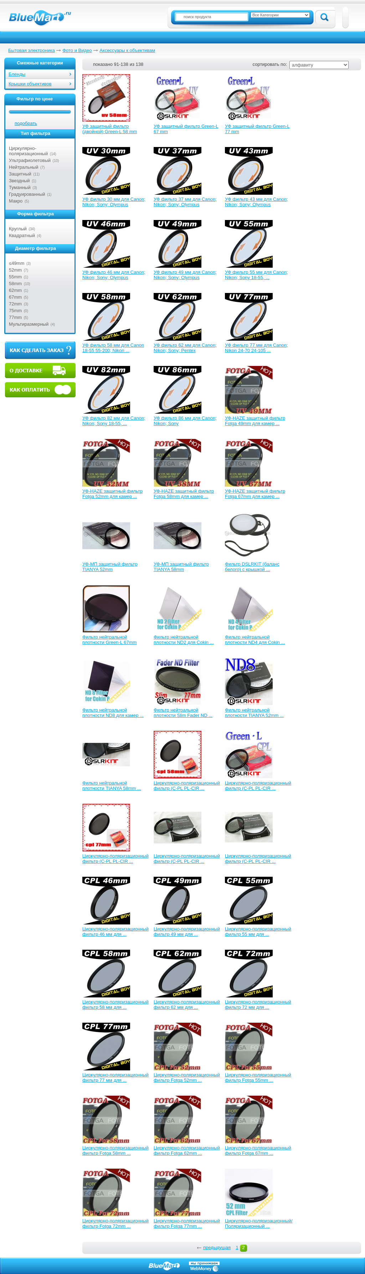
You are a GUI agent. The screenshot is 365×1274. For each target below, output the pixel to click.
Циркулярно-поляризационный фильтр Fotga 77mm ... (187, 1223)
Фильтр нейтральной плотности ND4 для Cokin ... (255, 639)
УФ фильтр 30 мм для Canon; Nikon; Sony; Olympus (113, 201)
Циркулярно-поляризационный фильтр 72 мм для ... (258, 1004)
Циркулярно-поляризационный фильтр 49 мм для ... (187, 931)
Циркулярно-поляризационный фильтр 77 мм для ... (115, 1077)
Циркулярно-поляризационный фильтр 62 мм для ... (187, 1004)
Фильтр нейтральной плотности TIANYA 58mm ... (111, 785)
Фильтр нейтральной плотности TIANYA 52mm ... (254, 712)
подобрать (26, 123)
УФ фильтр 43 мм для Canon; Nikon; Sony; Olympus (256, 201)
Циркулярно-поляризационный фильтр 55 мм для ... (258, 931)
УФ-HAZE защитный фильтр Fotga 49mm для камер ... (255, 420)
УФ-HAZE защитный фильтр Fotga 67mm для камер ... (255, 493)
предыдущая (217, 1247)
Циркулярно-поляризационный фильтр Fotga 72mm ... (115, 1223)
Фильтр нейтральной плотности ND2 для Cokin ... (184, 639)
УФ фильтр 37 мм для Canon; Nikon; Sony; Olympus (185, 201)
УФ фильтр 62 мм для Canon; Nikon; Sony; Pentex (185, 347)
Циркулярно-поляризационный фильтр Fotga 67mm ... (258, 1150)
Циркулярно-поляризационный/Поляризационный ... (259, 1223)
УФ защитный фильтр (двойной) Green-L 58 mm (109, 129)
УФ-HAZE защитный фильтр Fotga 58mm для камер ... (184, 493)
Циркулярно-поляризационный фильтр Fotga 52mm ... (187, 1077)
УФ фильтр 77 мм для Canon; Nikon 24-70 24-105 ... (256, 347)
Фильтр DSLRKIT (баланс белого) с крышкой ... (252, 566)
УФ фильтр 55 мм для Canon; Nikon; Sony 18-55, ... (256, 274)
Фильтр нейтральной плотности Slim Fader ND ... (183, 712)
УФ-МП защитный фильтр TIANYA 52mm (110, 566)
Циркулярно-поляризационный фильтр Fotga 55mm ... (258, 1077)
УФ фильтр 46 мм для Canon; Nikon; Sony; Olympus (113, 274)
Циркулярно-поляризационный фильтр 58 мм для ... (115, 1004)
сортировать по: (270, 64)
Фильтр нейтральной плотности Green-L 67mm (109, 639)
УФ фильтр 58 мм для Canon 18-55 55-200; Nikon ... (113, 347)
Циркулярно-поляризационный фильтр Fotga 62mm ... (187, 1150)
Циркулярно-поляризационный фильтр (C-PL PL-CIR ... (187, 785)
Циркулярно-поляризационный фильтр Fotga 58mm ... (115, 1150)
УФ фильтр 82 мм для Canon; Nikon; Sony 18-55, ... (113, 420)
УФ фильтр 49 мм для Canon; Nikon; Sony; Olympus (185, 274)
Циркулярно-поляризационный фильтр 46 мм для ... (115, 931)
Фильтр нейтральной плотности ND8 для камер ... (113, 712)
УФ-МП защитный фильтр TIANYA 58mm (181, 566)
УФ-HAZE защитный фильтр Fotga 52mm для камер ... (112, 493)
